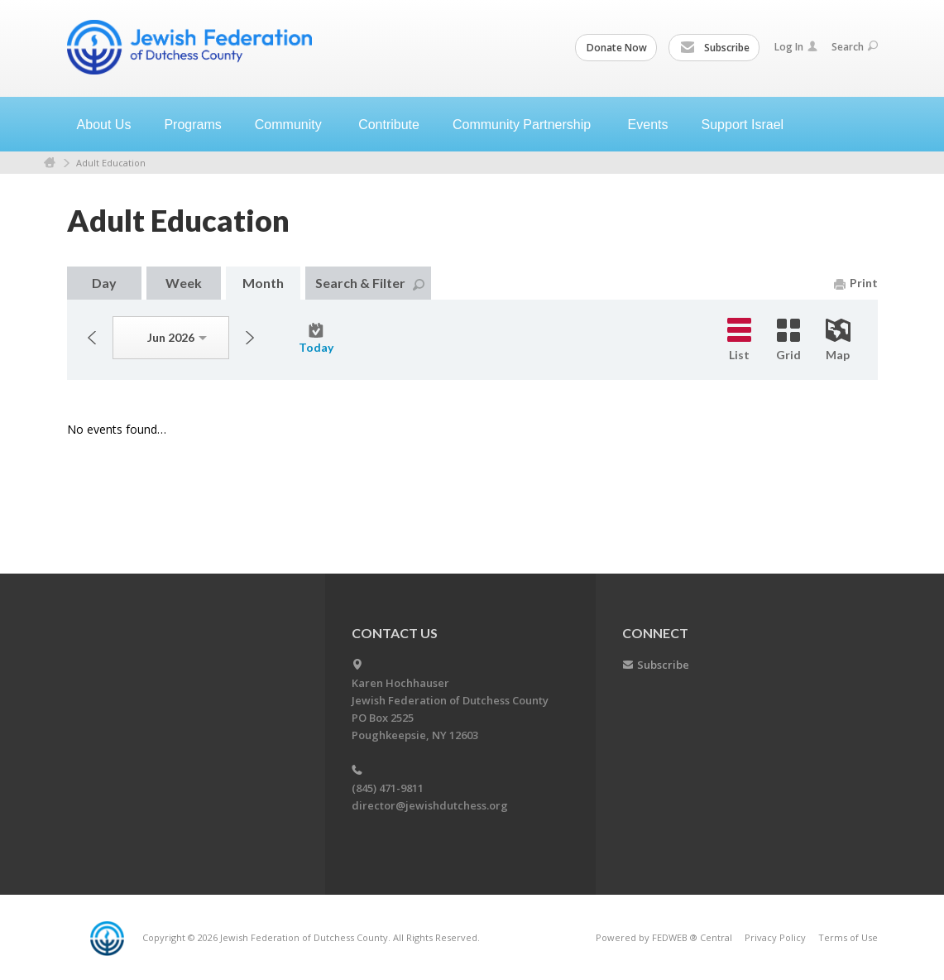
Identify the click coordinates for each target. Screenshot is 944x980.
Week (183, 283)
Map (838, 340)
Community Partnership (530, 125)
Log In (795, 47)
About (111, 125)
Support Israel (743, 125)
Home (49, 162)
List (739, 340)
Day (104, 283)
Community (296, 125)
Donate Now (617, 48)
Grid (788, 340)
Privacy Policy (775, 937)
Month (263, 283)
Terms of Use (848, 937)
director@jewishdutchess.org (430, 805)
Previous (92, 337)
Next (250, 337)
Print (856, 283)
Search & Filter (369, 283)
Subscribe (715, 48)
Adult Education (111, 162)
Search (854, 47)
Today (316, 338)
